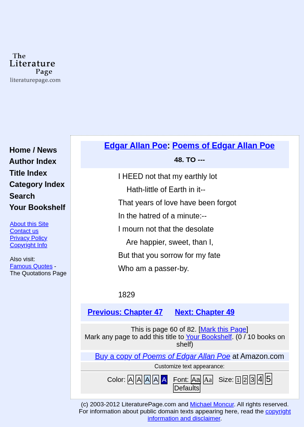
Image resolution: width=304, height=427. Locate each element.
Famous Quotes (31, 266)
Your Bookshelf (35, 207)
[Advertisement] (185, 68)
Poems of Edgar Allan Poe (223, 145)
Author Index (30, 161)
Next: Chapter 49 (205, 312)
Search (20, 196)
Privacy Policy (28, 237)
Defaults (186, 388)
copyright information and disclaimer (219, 415)
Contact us (24, 230)
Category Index (35, 184)
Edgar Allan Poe (135, 145)
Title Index (26, 173)
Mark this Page (223, 329)
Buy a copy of (162, 356)
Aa (196, 379)
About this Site (29, 223)
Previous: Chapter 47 (125, 312)
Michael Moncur (212, 404)
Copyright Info (28, 244)
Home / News (31, 150)
